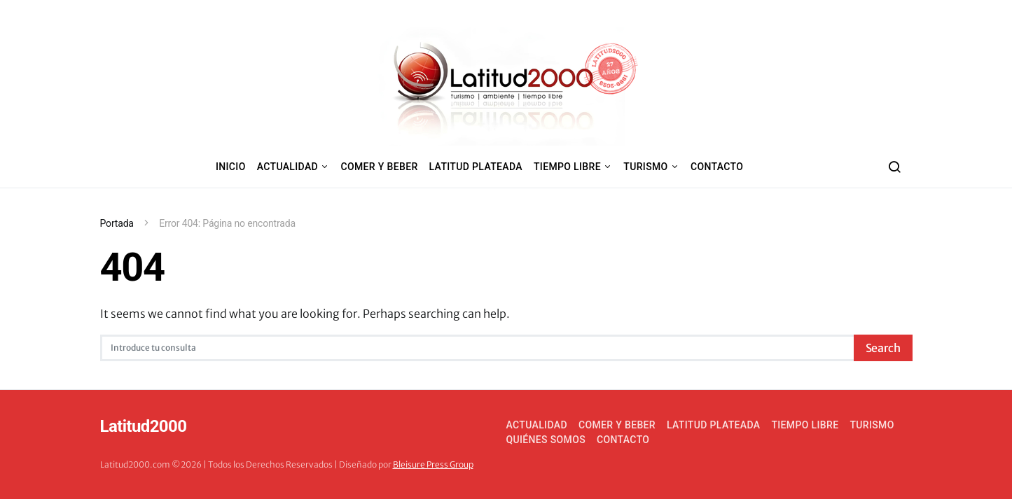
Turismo (645, 166)
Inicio (231, 166)
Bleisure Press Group (433, 464)
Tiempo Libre (567, 166)
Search (883, 348)
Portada (117, 223)
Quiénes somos (546, 439)
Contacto (717, 166)
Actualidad (287, 166)
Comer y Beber (378, 166)
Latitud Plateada (475, 166)
